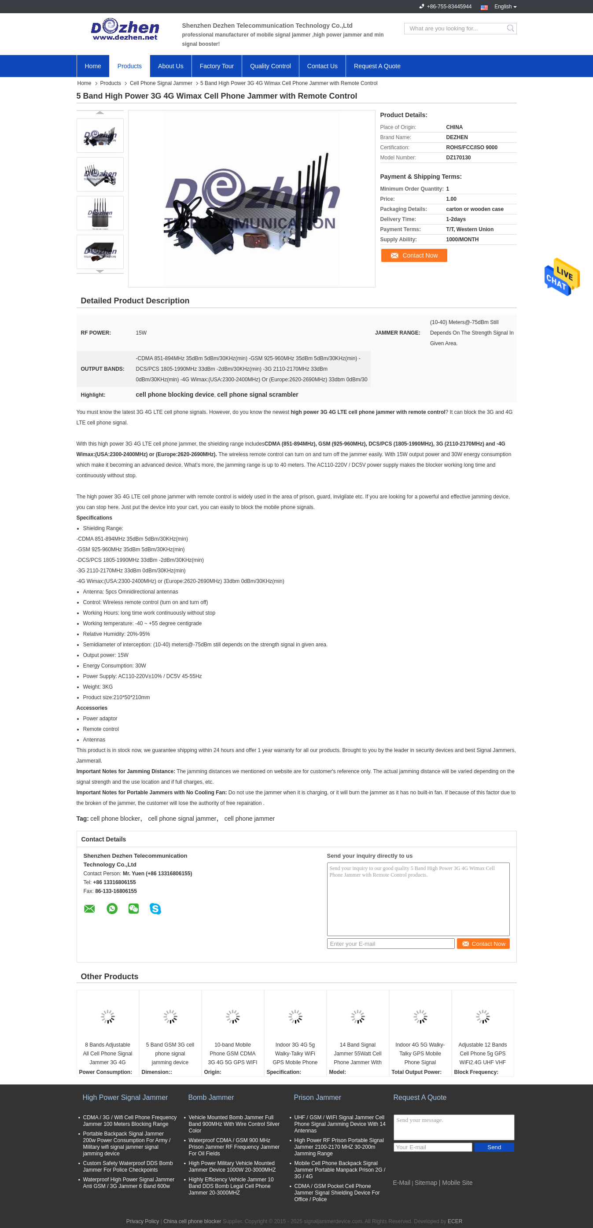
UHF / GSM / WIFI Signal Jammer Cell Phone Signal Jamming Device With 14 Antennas (340, 1124)
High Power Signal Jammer (125, 1097)
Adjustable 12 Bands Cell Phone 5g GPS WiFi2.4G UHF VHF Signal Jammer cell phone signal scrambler (482, 1054)
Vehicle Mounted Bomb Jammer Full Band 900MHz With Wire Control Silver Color (234, 1124)
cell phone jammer (250, 818)
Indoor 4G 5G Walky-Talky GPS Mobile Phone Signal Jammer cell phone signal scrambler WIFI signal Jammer (420, 1054)
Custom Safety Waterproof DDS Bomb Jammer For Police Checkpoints (128, 1166)
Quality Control (270, 66)
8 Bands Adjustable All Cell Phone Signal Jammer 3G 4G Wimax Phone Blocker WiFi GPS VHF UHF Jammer (107, 1054)
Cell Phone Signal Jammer (161, 83)
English (505, 6)
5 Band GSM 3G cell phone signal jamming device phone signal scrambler (170, 1054)
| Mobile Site (456, 1182)
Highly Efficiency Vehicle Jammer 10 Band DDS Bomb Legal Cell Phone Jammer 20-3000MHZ (231, 1186)
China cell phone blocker (192, 1221)
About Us (171, 66)
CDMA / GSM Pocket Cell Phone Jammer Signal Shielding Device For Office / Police (337, 1192)
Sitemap (426, 1182)
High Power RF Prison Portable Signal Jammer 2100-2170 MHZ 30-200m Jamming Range (339, 1147)
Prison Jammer (318, 1097)
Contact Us (322, 66)
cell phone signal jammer (182, 818)
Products (130, 66)
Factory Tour (217, 66)
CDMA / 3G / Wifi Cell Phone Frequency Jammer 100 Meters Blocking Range (130, 1120)
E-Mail (402, 1182)
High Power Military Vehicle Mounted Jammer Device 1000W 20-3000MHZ (232, 1166)
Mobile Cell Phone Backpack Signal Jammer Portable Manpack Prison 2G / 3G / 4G (340, 1170)
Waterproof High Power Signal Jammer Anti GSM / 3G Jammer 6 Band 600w (129, 1182)
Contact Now (420, 255)
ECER (455, 1221)
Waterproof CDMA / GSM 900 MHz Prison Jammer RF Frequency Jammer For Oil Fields (234, 1147)
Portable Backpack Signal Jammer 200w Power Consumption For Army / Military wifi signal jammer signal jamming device (127, 1144)
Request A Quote (377, 66)
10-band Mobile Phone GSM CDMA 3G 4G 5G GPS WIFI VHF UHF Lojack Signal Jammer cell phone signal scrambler (232, 1054)
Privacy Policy (142, 1221)
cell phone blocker (115, 818)
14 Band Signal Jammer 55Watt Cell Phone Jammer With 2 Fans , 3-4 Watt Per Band (358, 1054)
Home (93, 66)
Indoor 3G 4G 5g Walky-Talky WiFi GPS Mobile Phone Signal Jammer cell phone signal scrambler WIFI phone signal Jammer (295, 1054)
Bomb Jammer (211, 1097)
